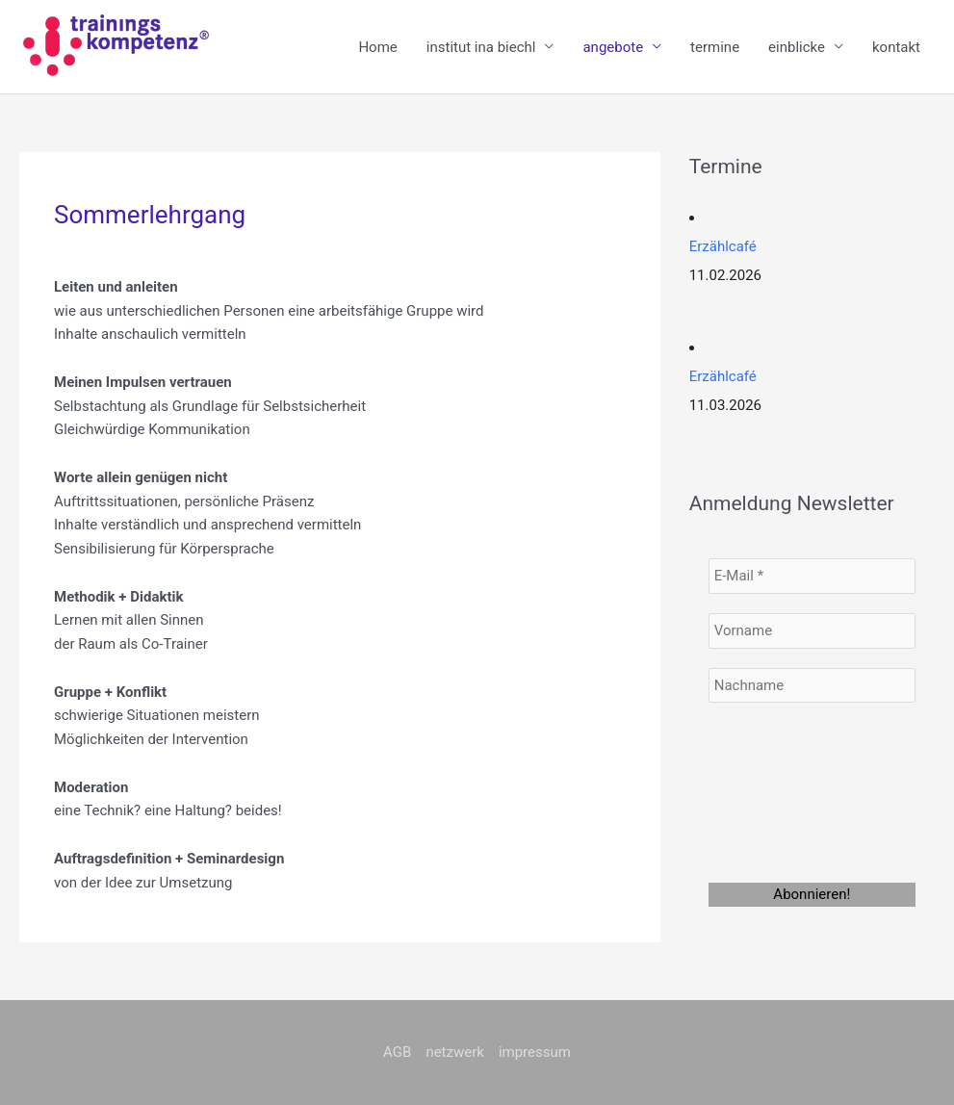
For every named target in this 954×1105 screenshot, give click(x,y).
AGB (397, 1052)
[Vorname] (812, 631)
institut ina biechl (481, 47)
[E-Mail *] (812, 576)
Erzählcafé (723, 246)
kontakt (896, 47)
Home (377, 47)
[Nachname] (812, 686)
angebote (612, 47)
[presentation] (787, 791)
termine (714, 47)
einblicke (796, 47)
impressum (535, 1052)
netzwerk (454, 1052)
